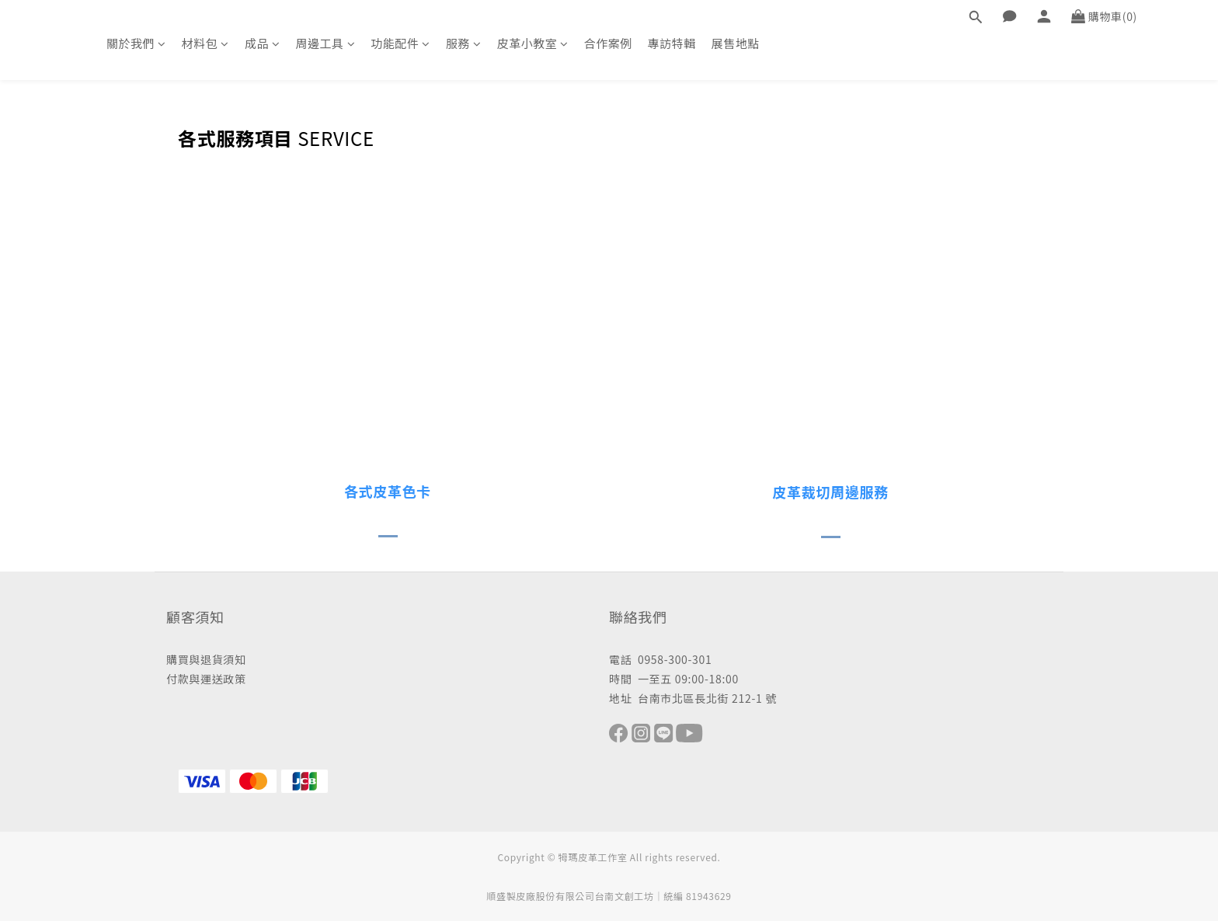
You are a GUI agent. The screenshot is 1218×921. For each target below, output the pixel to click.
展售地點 (736, 43)
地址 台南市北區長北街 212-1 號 (693, 698)
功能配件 (400, 43)
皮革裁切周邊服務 (830, 491)
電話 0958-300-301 (660, 659)
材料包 (205, 43)
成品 (262, 43)
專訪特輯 (672, 43)
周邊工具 (326, 43)
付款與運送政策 (206, 678)
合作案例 (608, 43)
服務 (464, 43)
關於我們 (136, 43)
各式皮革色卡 (387, 491)
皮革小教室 (533, 43)
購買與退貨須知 (206, 659)
